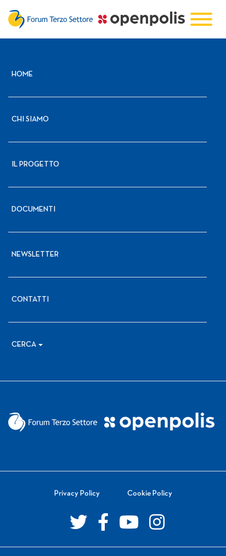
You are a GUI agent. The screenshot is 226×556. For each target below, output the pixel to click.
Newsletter (35, 254)
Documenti (33, 209)
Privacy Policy (77, 493)
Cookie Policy (149, 493)
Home (22, 74)
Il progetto (35, 164)
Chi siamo (30, 119)
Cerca (24, 344)
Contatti (30, 299)
